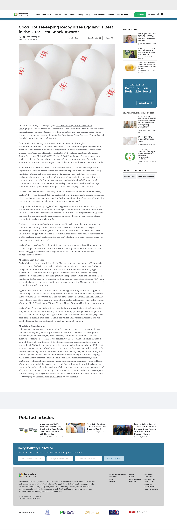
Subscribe (140, 14)
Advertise (151, 14)
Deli (65, 14)
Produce (58, 14)
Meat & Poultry (99, 14)
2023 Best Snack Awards (44, 138)
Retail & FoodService (43, 14)
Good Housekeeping (146, 176)
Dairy (88, 14)
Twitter (58, 376)
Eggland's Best (129, 176)
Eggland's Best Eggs (30, 37)
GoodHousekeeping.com (71, 329)
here (31, 251)
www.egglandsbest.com (31, 254)
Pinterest (74, 376)
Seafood (111, 14)
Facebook (40, 376)
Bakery (80, 14)
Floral (72, 14)
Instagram (49, 376)
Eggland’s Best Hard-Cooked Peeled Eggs (66, 134)
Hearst (24, 360)
